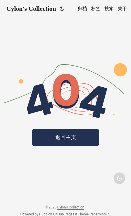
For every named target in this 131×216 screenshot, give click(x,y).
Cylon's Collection (31, 8)
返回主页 (65, 137)
